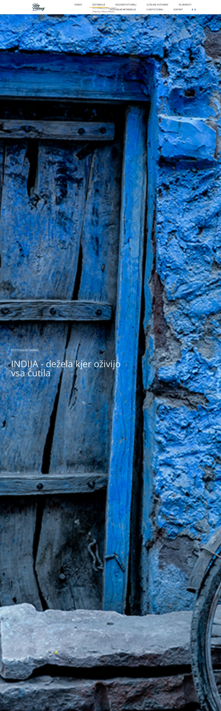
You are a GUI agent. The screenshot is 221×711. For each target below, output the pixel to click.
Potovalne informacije (181, 6)
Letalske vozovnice (134, 6)
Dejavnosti (156, 6)
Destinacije (86, 6)
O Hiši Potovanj (162, 15)
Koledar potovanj (108, 6)
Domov (70, 6)
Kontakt (180, 15)
